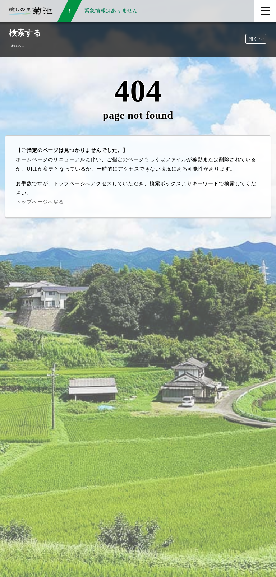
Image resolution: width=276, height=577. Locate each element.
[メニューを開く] (265, 11)
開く (253, 39)
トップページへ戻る (40, 202)
